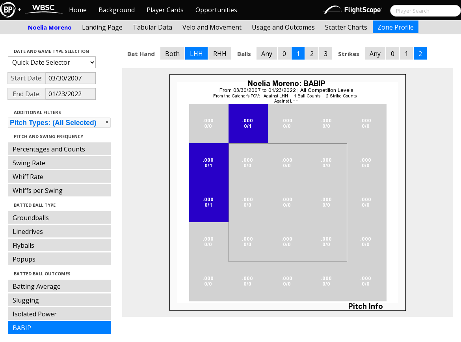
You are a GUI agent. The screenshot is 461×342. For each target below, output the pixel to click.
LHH (196, 53)
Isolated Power (35, 314)
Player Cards (165, 10)
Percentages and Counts (49, 149)
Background (117, 10)
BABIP (22, 327)
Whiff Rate (28, 176)
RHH (220, 53)
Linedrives (28, 231)
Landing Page (102, 27)
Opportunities (216, 10)
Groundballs (31, 217)
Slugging (26, 300)
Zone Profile (395, 27)
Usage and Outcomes (283, 27)
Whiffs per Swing (38, 190)
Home (78, 10)
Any (266, 53)
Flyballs (23, 245)
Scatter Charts (346, 27)
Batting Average (37, 286)
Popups (24, 259)
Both (172, 53)
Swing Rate (29, 163)
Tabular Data (152, 27)
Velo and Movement (212, 27)
